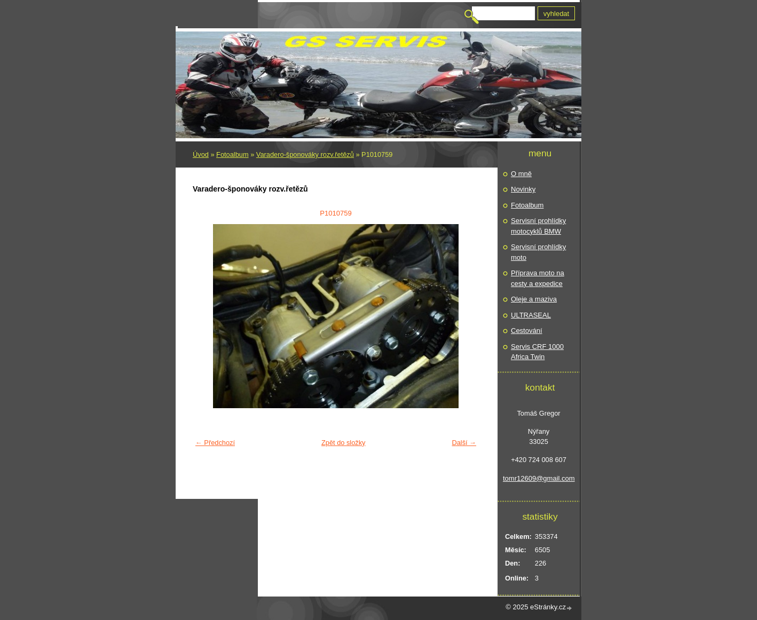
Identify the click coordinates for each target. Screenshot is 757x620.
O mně (521, 174)
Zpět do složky (343, 443)
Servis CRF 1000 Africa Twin (537, 352)
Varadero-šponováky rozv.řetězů (305, 154)
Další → (464, 443)
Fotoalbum (232, 154)
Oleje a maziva (534, 299)
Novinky (523, 189)
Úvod (201, 154)
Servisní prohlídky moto (538, 252)
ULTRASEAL (531, 315)
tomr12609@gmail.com (538, 478)
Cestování (526, 331)
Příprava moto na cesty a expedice (537, 278)
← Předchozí (215, 443)
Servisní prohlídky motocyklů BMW (538, 226)
